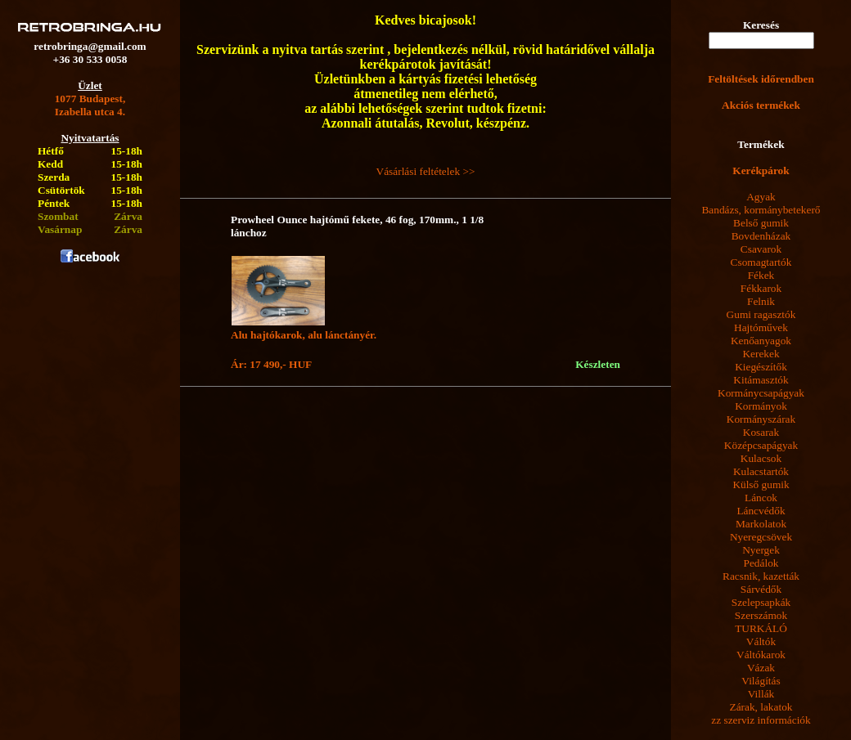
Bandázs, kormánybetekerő (760, 210)
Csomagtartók (761, 262)
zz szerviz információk (760, 720)
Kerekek (760, 354)
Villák (761, 694)
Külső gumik (760, 484)
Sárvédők (761, 589)
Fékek (761, 275)
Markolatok (761, 524)
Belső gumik (761, 223)
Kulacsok (761, 458)
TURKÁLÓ (761, 628)
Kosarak (761, 432)
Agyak (761, 197)
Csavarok (761, 249)
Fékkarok (761, 288)
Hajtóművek (761, 327)
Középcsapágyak (761, 445)
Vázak (761, 668)
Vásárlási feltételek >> (425, 171)
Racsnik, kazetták (761, 576)
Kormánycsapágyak (761, 393)
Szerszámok (761, 615)
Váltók (761, 641)
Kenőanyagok (761, 340)
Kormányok (761, 406)
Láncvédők (760, 511)
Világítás (760, 681)
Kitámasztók (760, 380)
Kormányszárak (761, 419)
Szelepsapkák (761, 602)
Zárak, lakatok (761, 707)
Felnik (761, 301)
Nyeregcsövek (761, 537)
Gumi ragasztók (761, 314)
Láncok (761, 497)
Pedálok (761, 563)
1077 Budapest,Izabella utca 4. (90, 105)
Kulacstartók (761, 471)
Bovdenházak (761, 236)
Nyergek (761, 550)
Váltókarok (761, 654)
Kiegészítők (761, 367)
